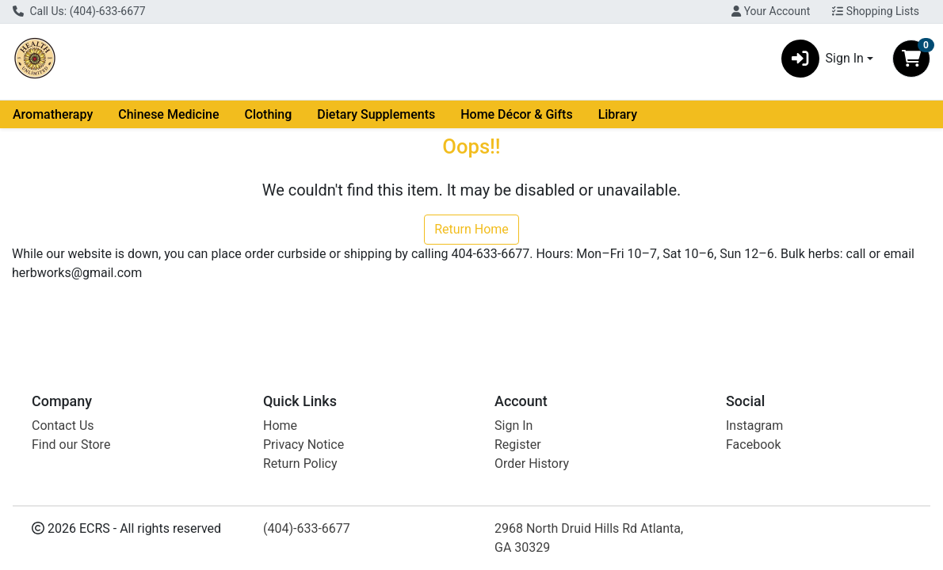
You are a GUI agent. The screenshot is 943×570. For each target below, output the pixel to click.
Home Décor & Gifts (516, 114)
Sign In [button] (822, 59)
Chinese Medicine (168, 114)
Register (517, 444)
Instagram (754, 425)
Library (617, 114)
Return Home (471, 229)
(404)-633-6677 (306, 528)
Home (280, 425)
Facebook (753, 444)
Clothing (268, 114)
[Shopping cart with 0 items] (911, 59)
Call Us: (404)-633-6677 (79, 11)
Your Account (770, 11)
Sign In (513, 425)
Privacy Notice (303, 444)
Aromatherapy (53, 114)
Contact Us (63, 425)
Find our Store (71, 444)
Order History (531, 463)
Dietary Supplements (376, 114)
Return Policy (300, 463)
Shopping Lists (875, 11)
